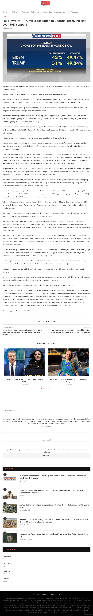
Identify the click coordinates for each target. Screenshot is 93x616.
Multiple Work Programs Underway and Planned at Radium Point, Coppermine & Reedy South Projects (53, 477)
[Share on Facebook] (46, 321)
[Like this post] (41, 321)
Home (5, 12)
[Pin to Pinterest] (51, 321)
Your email (46, 442)
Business (7, 556)
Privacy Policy (56, 594)
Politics (14, 12)
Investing (7, 564)
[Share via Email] (54, 321)
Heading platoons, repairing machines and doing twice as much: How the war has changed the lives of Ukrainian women (53, 520)
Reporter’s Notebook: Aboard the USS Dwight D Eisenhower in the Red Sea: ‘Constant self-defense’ (51, 491)
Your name (46, 429)
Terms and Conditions (39, 594)
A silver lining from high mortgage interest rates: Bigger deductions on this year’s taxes (54, 506)
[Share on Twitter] (49, 321)
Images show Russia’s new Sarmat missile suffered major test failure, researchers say (53, 535)
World (6, 579)
